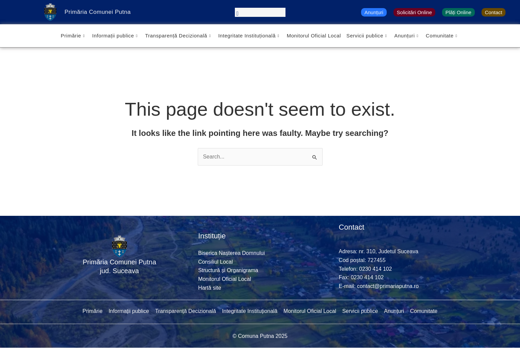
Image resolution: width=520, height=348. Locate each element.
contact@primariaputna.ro (388, 286)
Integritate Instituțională (248, 35)
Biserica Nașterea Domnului (231, 253)
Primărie (72, 35)
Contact (493, 12)
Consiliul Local (215, 262)
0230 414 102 (375, 269)
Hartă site (209, 288)
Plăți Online (458, 12)
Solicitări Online (414, 12)
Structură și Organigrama (228, 270)
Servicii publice (367, 35)
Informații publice (114, 35)
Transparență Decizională (178, 35)
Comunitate (442, 35)
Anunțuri (373, 12)
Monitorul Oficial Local (314, 35)
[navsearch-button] (260, 12)
